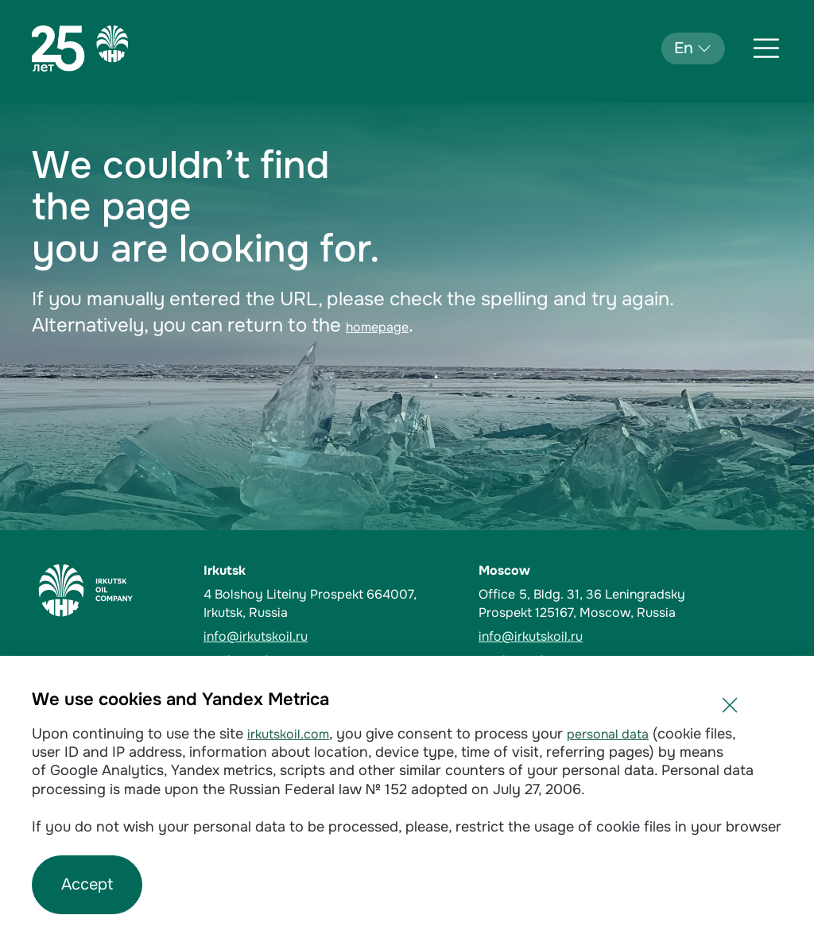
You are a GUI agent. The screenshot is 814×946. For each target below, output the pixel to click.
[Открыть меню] (766, 48)
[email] (331, 637)
